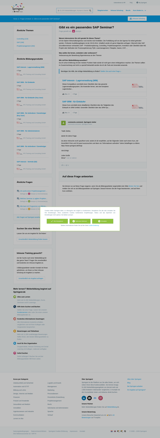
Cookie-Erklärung (94, 225)
